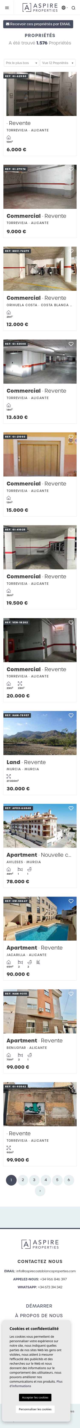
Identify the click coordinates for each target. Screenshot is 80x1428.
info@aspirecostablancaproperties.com (46, 1271)
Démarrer (39, 1306)
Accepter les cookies (35, 1397)
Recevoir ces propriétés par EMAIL (38, 24)
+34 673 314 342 (50, 1287)
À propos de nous (39, 1315)
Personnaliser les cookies (35, 1409)
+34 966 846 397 (53, 1279)
